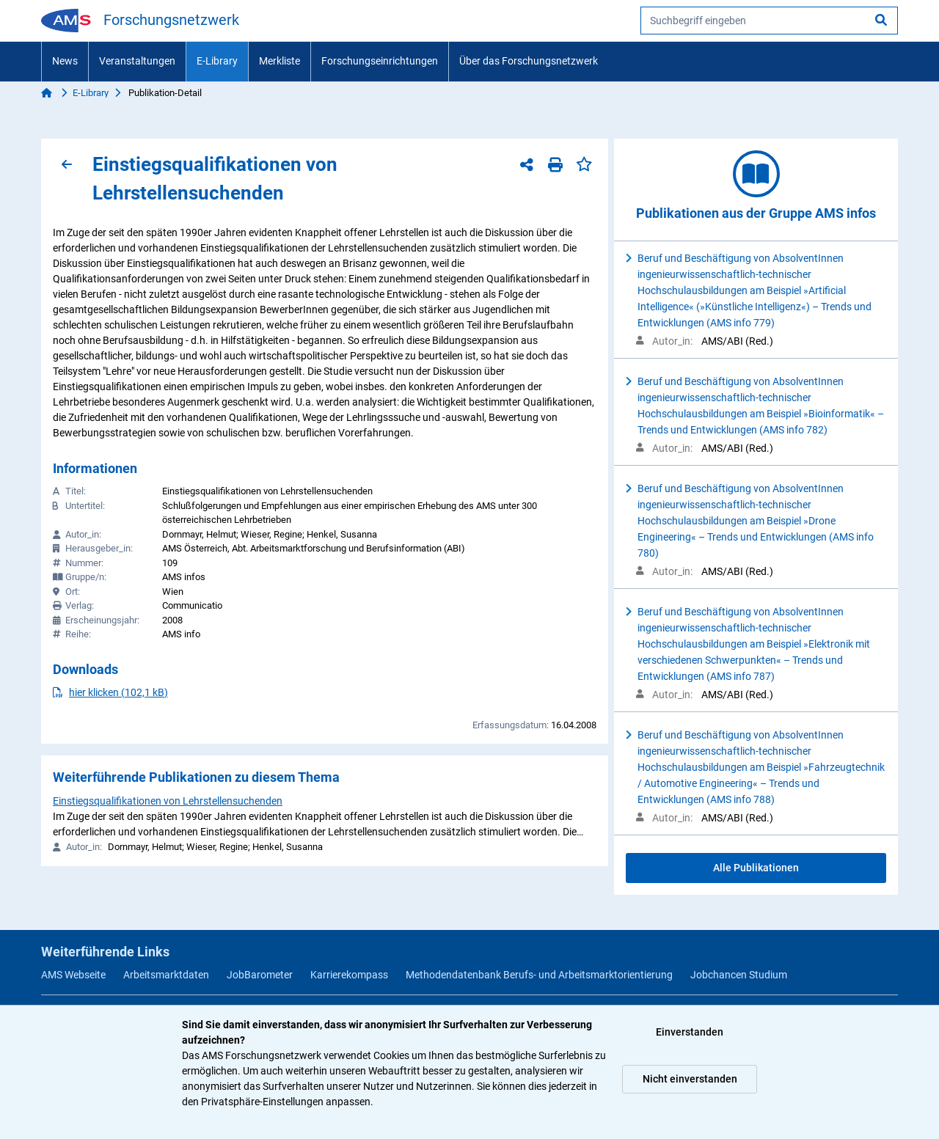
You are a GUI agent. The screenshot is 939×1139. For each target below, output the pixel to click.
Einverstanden (689, 1032)
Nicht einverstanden (690, 1079)
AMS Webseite (73, 975)
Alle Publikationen (756, 868)
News (65, 61)
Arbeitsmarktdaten (166, 975)
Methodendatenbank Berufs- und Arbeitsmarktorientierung (539, 975)
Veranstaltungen (137, 61)
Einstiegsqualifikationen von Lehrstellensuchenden (167, 801)
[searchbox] (769, 20)
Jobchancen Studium (738, 975)
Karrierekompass (349, 975)
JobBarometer (260, 975)
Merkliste (279, 61)
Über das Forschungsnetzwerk (528, 61)
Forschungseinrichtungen (379, 61)
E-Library (217, 61)
